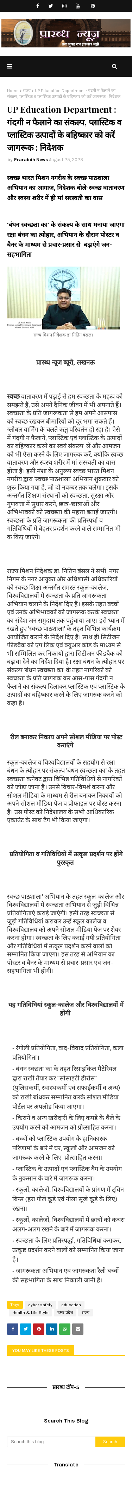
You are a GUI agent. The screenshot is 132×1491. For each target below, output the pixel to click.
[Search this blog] (51, 1442)
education (71, 1304)
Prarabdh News (31, 159)
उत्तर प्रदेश (65, 1312)
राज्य (27, 90)
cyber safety (40, 1304)
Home (13, 90)
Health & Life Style (30, 1312)
